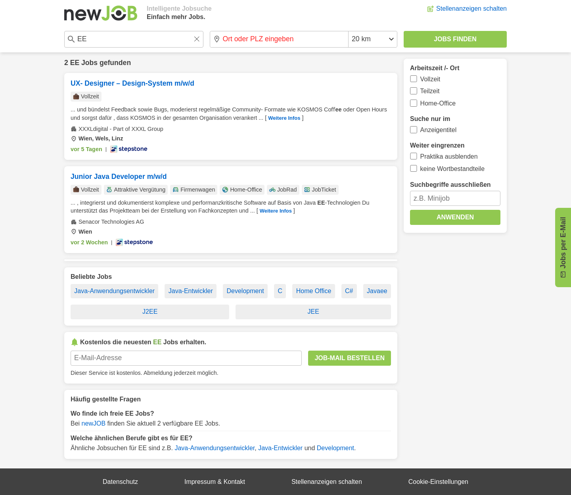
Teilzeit (430, 91)
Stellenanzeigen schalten (471, 8)
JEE (313, 311)
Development (245, 291)
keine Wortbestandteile (452, 168)
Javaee (377, 291)
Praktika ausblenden (449, 156)
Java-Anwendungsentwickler (114, 291)
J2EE (149, 311)
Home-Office (438, 103)
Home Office (313, 291)
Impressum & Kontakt (214, 481)
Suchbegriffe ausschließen (450, 184)
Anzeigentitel (438, 130)
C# (349, 291)
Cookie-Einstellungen (438, 481)
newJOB (93, 423)
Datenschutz (120, 481)
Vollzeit (430, 79)
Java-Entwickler (191, 291)
